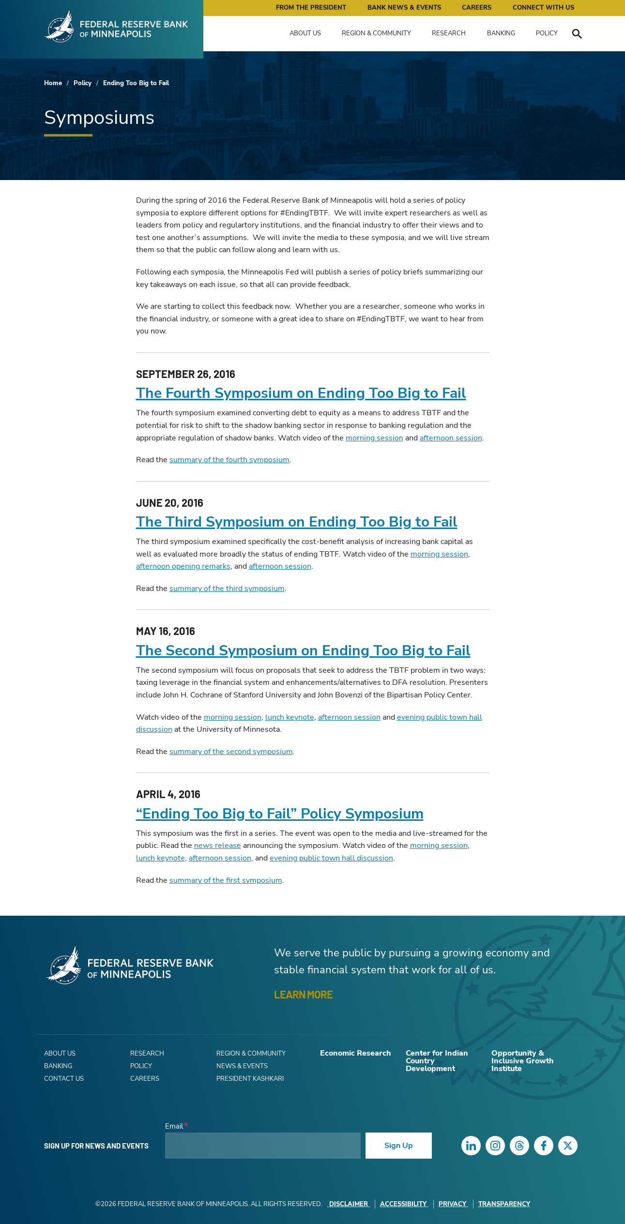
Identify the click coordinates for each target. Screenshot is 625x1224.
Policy (547, 33)
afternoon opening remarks (183, 566)
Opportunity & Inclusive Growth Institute (522, 1061)
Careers (476, 7)
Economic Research (355, 1053)
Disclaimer (348, 1204)
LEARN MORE (303, 994)
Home (53, 83)
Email (174, 1126)
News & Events (242, 1066)
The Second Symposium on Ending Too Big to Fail (303, 651)
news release (217, 845)
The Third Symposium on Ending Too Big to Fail (296, 522)
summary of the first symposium (225, 880)
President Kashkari (250, 1078)
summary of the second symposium (231, 751)
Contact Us (64, 1078)
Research (449, 33)
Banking (501, 33)
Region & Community (376, 33)
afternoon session (451, 438)
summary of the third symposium (227, 588)
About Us (305, 33)
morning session (374, 438)
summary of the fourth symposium (229, 459)
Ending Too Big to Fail (136, 83)
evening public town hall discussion (331, 858)
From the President (311, 7)
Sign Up (398, 1145)
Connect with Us (543, 7)
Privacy (453, 1204)
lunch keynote (289, 717)
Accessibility (404, 1204)
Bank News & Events (404, 7)
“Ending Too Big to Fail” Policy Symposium (280, 814)
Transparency (504, 1204)
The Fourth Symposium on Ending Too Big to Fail (301, 393)
